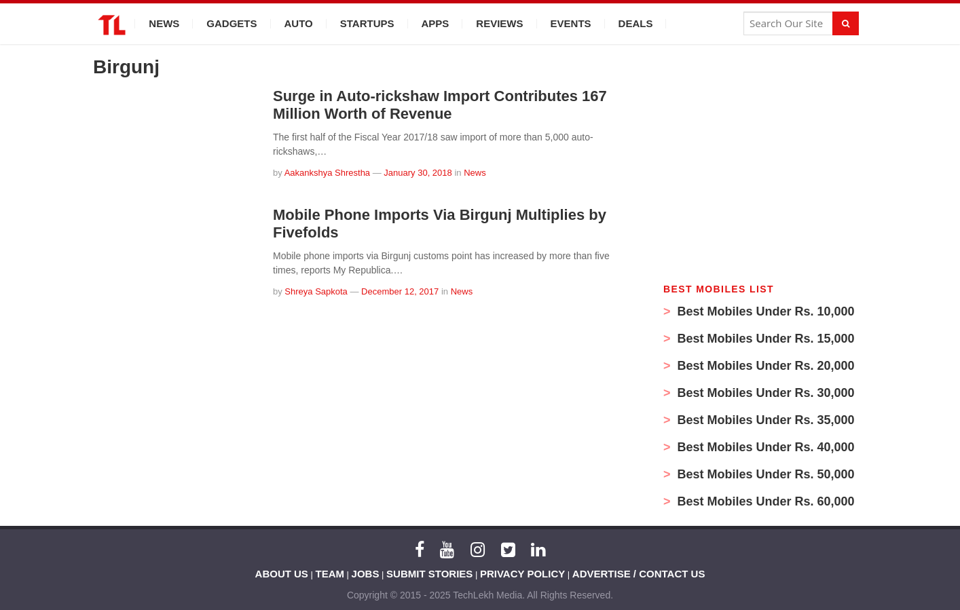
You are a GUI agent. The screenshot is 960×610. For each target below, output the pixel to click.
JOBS (366, 573)
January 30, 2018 (417, 173)
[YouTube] (447, 549)
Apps (435, 23)
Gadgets (231, 23)
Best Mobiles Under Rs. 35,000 (764, 420)
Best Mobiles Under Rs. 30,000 (764, 393)
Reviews (499, 23)
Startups (367, 23)
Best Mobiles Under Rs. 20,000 (764, 366)
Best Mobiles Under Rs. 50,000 (764, 474)
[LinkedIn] (538, 549)
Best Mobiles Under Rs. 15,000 (764, 338)
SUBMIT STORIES (429, 573)
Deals (636, 23)
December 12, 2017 (400, 291)
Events (571, 23)
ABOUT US (281, 573)
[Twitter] (508, 549)
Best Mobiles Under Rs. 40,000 (764, 447)
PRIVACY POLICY (522, 573)
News (164, 23)
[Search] (845, 23)
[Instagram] (477, 549)
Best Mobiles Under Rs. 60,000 (764, 501)
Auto (298, 23)
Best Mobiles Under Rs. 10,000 (764, 311)
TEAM (330, 573)
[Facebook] (419, 549)
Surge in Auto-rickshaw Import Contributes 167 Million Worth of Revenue (440, 105)
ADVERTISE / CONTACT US (638, 573)
